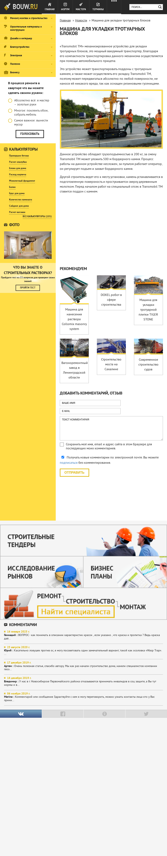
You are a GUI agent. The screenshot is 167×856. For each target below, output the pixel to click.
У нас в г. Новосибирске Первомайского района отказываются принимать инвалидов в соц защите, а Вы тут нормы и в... (83, 681)
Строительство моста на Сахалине (111, 364)
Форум (65, 9)
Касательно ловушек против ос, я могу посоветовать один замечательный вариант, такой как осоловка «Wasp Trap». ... (83, 651)
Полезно (15, 64)
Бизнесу (14, 72)
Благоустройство (19, 47)
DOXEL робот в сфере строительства (111, 300)
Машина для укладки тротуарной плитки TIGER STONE (148, 310)
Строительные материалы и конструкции (26, 28)
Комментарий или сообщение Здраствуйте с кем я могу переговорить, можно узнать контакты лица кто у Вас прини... (83, 697)
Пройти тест (27, 287)
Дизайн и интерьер (21, 38)
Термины (98, 9)
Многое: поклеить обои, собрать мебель (28, 113)
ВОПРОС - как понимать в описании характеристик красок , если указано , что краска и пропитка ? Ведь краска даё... (83, 635)
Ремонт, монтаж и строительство (28, 18)
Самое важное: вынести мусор (28, 123)
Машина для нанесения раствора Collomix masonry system (74, 319)
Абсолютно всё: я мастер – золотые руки (28, 103)
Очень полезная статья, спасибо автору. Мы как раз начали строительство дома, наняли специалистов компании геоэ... (83, 666)
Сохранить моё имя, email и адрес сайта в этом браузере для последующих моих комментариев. (109, 446)
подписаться (69, 463)
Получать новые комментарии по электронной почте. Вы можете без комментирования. (109, 460)
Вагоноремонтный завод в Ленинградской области (74, 370)
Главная (50, 9)
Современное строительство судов (148, 365)
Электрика (16, 55)
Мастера (81, 9)
